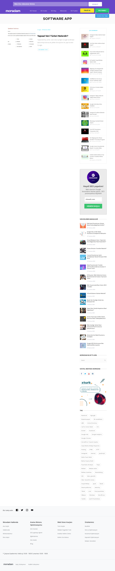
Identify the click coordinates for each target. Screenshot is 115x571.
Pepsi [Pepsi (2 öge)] (98, 465)
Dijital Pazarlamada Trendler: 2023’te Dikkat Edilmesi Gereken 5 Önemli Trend (96, 267)
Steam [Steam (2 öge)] (101, 484)
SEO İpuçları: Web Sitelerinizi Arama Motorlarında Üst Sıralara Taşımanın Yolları (97, 277)
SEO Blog (53, 11)
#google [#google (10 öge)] (92, 416)
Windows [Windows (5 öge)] (92, 495)
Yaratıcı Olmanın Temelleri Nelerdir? (96, 249)
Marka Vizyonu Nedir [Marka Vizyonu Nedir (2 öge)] (87, 461)
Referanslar (63, 11)
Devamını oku (43, 50)
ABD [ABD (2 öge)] (82, 423)
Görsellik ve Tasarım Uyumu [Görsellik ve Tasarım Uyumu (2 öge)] (89, 442)
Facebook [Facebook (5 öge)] (92, 431)
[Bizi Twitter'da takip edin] (22, 511)
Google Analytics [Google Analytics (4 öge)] (97, 435)
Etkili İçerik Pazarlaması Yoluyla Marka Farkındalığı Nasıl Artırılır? (95, 225)
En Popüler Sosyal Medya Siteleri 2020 (96, 61)
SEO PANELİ (102, 11)
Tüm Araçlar (61, 527)
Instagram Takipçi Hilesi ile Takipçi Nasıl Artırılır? (96, 97)
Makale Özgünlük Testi (64, 530)
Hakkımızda (6, 530)
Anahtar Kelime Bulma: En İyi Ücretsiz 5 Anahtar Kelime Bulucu (97, 157)
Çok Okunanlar (93, 31)
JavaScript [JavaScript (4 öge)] (102, 454)
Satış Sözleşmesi (21, 565)
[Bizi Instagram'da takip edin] (27, 511)
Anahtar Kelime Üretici (64, 534)
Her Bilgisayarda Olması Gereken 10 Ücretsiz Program (97, 139)
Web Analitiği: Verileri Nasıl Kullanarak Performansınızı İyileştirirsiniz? (94, 327)
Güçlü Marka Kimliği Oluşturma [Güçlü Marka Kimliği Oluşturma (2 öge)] (90, 446)
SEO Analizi (44, 11)
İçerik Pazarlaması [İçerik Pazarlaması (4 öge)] (94, 499)
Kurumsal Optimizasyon (92, 534)
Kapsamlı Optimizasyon (92, 538)
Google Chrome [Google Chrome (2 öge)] (86, 439)
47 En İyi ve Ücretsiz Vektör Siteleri (96, 88)
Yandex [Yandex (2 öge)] (83, 499)
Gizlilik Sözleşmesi (33, 565)
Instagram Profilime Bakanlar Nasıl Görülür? (97, 114)
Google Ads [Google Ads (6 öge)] (84, 435)
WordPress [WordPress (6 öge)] (101, 495)
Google (39, 30)
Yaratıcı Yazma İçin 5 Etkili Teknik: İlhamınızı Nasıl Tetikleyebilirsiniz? (96, 318)
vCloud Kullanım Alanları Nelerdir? (96, 294)
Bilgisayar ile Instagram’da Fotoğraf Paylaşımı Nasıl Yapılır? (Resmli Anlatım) (96, 70)
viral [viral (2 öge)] (89, 492)
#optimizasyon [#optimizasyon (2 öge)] (85, 420)
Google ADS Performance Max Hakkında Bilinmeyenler (95, 344)
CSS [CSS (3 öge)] (98, 427)
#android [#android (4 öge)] (84, 416)
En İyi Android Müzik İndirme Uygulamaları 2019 (97, 53)
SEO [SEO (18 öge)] (82, 477)
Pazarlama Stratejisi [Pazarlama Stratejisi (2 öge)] (87, 465)
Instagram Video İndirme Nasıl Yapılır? (97, 36)
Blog (31, 544)
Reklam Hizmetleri (90, 541)
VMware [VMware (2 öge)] (83, 495)
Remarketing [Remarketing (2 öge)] (99, 473)
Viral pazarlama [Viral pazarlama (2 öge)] (99, 492)
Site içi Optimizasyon (91, 530)
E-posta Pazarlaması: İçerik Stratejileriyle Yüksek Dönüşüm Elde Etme (97, 257)
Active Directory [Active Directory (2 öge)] (92, 423)
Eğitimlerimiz (34, 537)
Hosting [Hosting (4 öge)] (83, 450)
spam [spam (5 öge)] (94, 484)
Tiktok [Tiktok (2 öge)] (83, 492)
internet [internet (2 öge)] (93, 454)
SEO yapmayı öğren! (36, 533)
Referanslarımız (7, 534)
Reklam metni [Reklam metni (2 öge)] (93, 469)
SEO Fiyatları (74, 11)
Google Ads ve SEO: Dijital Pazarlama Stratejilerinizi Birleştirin (96, 233)
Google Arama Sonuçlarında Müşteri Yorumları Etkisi (97, 147)
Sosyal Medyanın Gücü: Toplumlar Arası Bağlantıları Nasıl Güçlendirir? (96, 241)
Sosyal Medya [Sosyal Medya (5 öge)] (85, 484)
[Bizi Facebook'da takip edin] (17, 511)
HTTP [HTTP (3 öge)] (97, 450)
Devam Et (95, 4)
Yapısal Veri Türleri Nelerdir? (52, 36)
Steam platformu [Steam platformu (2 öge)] (86, 488)
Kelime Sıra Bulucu (63, 538)
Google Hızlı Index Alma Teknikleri (96, 105)
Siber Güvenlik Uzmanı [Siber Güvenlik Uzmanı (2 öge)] (88, 480)
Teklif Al (87, 11)
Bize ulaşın (6, 538)
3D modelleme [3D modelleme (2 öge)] (98, 420)
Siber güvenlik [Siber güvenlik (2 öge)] (91, 477)
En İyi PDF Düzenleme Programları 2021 (95, 131)
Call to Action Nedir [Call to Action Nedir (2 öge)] (87, 427)
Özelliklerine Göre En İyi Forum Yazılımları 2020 (96, 80)
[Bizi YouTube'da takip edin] (32, 511)
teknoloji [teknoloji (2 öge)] (97, 488)
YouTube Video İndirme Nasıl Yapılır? (97, 44)
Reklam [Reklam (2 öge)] (83, 469)
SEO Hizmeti (33, 11)
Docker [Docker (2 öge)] (83, 431)
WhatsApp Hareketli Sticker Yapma (97, 122)
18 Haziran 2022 (46, 30)
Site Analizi (33, 540)
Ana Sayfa (6, 527)
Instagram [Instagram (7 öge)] (84, 454)
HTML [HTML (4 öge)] (91, 450)
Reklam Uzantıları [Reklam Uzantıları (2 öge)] (86, 473)
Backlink (87, 527)
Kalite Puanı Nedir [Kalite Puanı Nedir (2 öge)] (86, 458)
